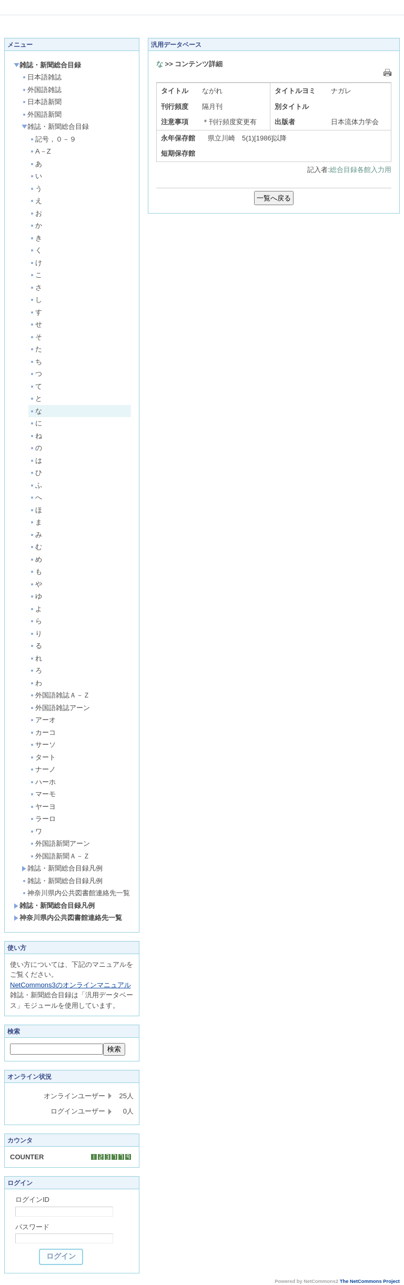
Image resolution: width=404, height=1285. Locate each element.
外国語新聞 (42, 114)
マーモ (42, 794)
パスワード (32, 1227)
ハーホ (42, 782)
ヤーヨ (42, 807)
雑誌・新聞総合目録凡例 (62, 868)
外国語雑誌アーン (59, 708)
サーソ (42, 744)
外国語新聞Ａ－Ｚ (59, 856)
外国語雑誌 (42, 90)
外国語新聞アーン (59, 843)
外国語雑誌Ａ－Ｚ (59, 695)
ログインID (32, 1199)
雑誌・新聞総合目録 (47, 65)
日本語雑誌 (42, 77)
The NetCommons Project (370, 1281)
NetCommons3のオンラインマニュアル (70, 985)
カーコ (42, 732)
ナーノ (42, 769)
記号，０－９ (52, 139)
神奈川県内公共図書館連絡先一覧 (76, 893)
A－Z (40, 151)
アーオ (42, 720)
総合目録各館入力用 (360, 170)
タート (42, 757)
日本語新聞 (42, 102)
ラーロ (42, 819)
